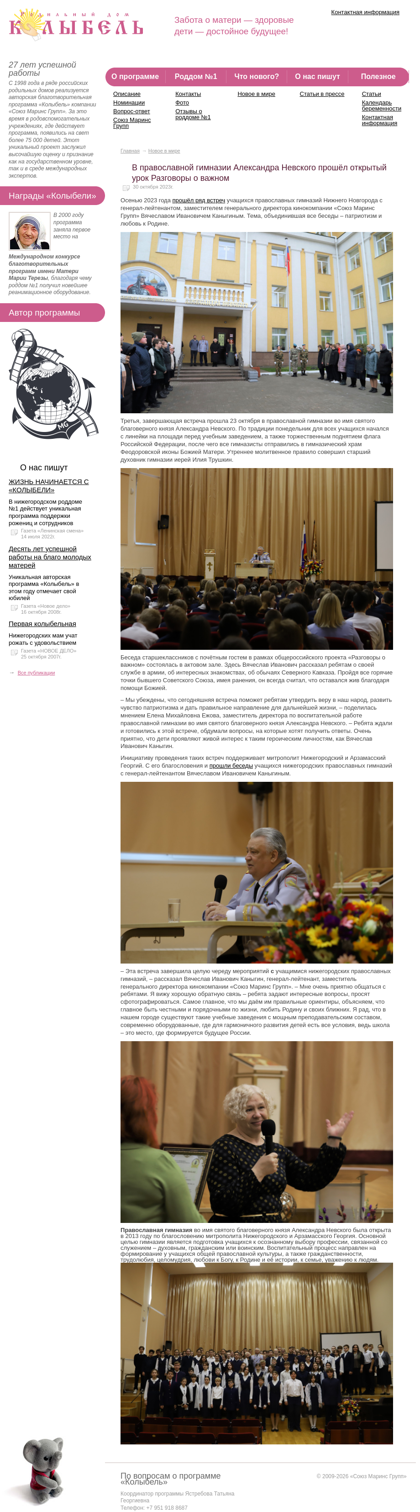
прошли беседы (231, 765)
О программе (135, 76)
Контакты (188, 93)
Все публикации (36, 672)
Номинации (129, 102)
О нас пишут (317, 76)
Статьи (371, 93)
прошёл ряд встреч (199, 200)
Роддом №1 (196, 76)
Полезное (378, 76)
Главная (130, 150)
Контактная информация (365, 12)
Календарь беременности (381, 105)
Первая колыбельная (42, 623)
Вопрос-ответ (131, 111)
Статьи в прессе (322, 93)
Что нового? (256, 76)
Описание (127, 93)
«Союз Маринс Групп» (378, 1476)
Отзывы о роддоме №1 (193, 114)
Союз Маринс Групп (132, 122)
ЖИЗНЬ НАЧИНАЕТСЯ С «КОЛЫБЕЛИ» (49, 486)
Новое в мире (256, 93)
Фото (182, 102)
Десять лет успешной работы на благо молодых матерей (50, 557)
